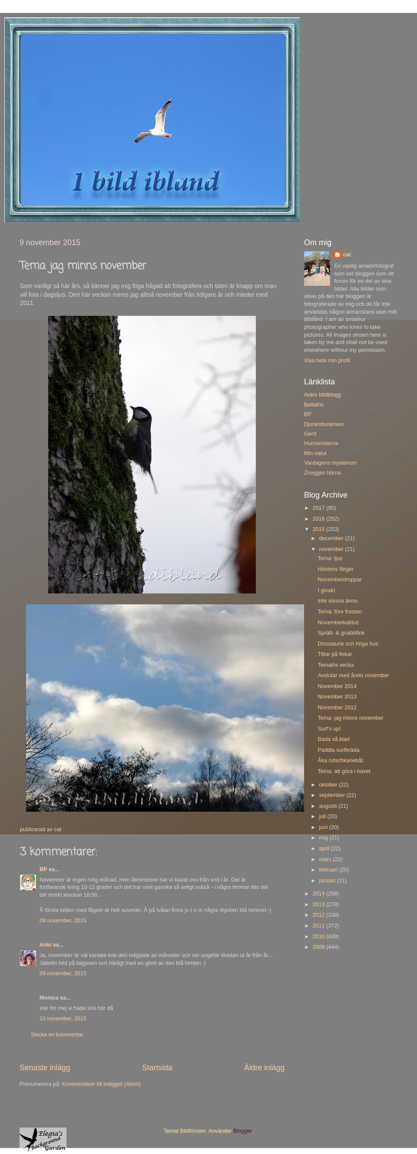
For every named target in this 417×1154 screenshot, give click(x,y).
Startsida (157, 1067)
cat (347, 255)
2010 (319, 937)
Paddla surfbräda (338, 750)
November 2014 (337, 686)
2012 (319, 915)
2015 (319, 529)
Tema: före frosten (340, 612)
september (333, 795)
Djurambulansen (324, 424)
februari (329, 870)
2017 (319, 508)
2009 (319, 947)
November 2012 (337, 708)
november (332, 549)
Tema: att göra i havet (344, 771)
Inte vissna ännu (337, 601)
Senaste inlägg (45, 1067)
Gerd (310, 434)
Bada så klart (334, 739)
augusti (328, 806)
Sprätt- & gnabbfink (341, 633)
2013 (319, 905)
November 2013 (337, 697)
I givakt (326, 590)
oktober (329, 785)
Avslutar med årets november (353, 675)
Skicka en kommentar (57, 1035)
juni (324, 827)
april (325, 849)
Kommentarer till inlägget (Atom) (101, 1084)
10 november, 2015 (63, 1019)
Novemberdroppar (340, 580)
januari (328, 881)
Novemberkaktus (338, 623)
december (332, 538)
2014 (319, 894)
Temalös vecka (336, 665)
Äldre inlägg (264, 1067)
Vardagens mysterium (330, 463)
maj (324, 838)
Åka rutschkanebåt (340, 760)
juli (323, 816)
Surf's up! (329, 729)
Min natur (315, 453)
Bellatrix (314, 405)
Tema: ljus (330, 558)
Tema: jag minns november (350, 718)
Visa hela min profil (327, 360)
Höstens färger (336, 569)
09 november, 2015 (63, 921)
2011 (319, 926)
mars (326, 859)
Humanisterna (321, 443)
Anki (45, 945)
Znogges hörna (322, 473)
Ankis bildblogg (322, 395)
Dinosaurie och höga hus (348, 644)
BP (43, 869)
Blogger (242, 1131)
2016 (319, 519)
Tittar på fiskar (335, 654)
